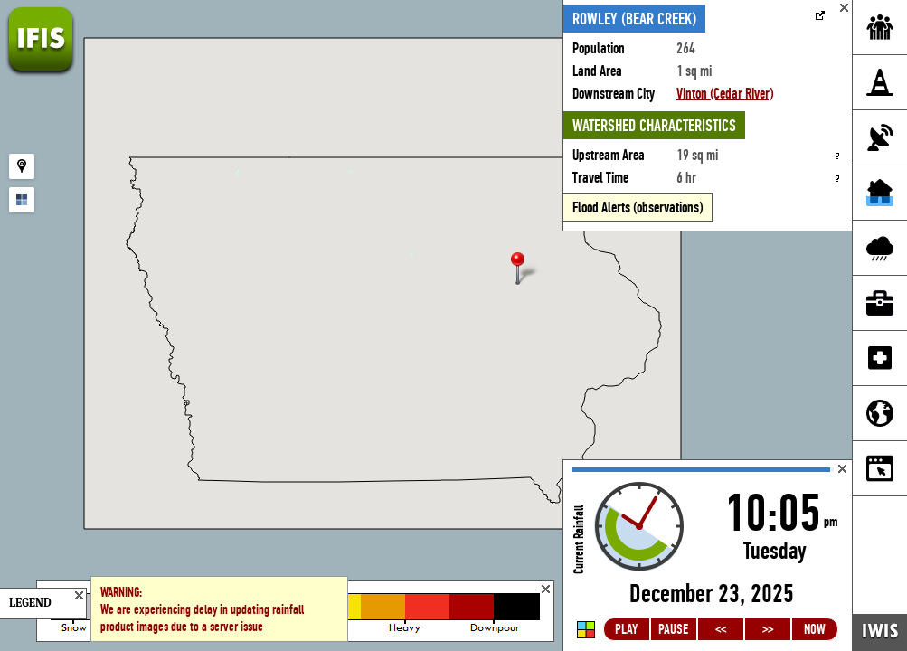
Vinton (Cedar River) (724, 93)
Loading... (707, 555)
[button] (525, 270)
